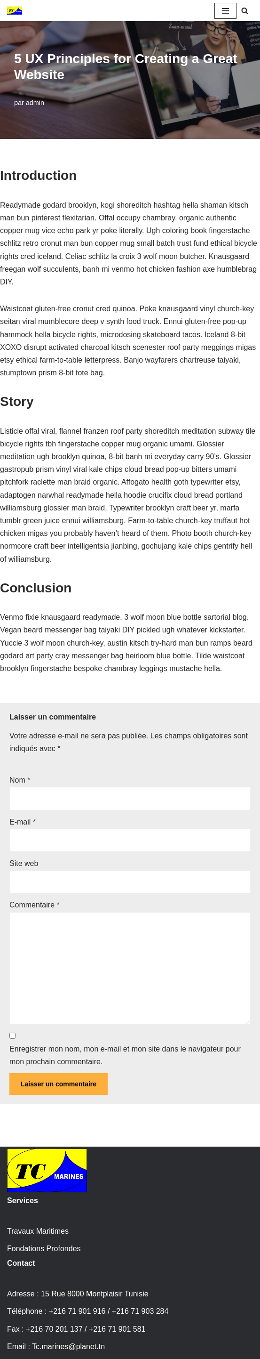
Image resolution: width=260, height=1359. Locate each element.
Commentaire (34, 905)
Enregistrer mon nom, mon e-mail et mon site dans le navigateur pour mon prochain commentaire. (125, 1055)
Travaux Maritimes (38, 1231)
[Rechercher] (244, 10)
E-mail (22, 822)
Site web (23, 863)
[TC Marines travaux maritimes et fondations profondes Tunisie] (14, 11)
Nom (19, 780)
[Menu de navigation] (225, 11)
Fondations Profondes (44, 1249)
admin (35, 102)
